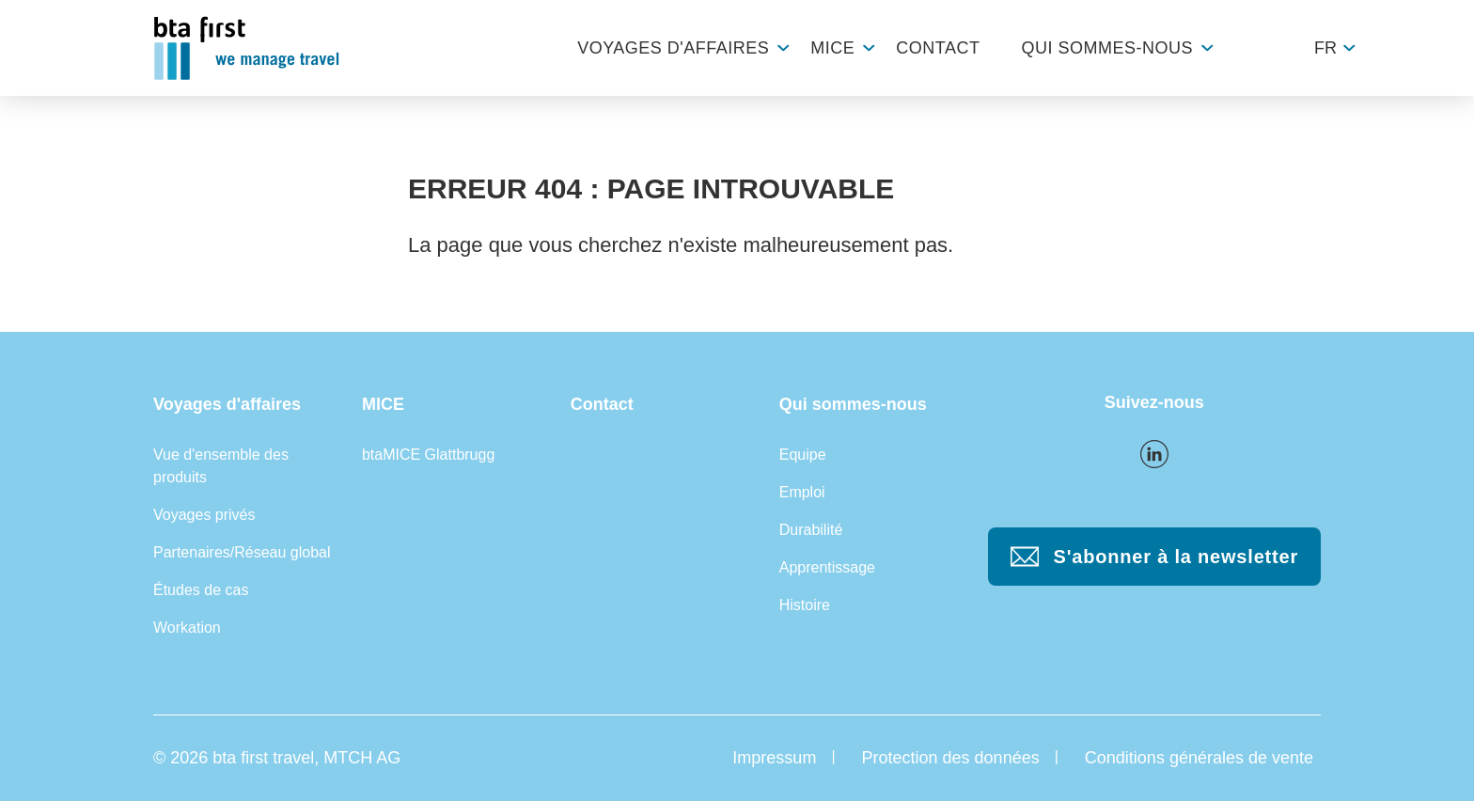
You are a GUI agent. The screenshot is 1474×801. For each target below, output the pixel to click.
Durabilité (811, 530)
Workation (187, 628)
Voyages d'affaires (673, 48)
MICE (832, 48)
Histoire (804, 605)
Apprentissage (827, 567)
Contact (938, 48)
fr (1325, 48)
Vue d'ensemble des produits (221, 466)
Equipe (802, 455)
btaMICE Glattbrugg (428, 455)
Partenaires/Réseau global (242, 552)
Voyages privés (204, 515)
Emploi (802, 492)
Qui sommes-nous (1107, 48)
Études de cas (200, 590)
